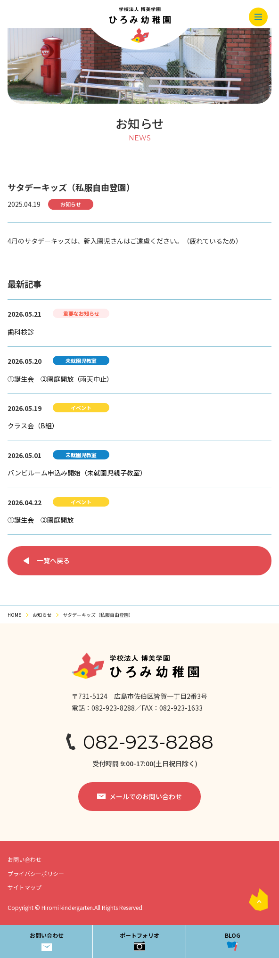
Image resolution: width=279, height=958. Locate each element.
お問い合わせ (47, 940)
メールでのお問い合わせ (145, 796)
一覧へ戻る (53, 560)
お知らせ (42, 614)
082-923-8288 (148, 742)
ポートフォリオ (139, 940)
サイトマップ (24, 887)
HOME (14, 614)
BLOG (232, 940)
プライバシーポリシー (36, 873)
